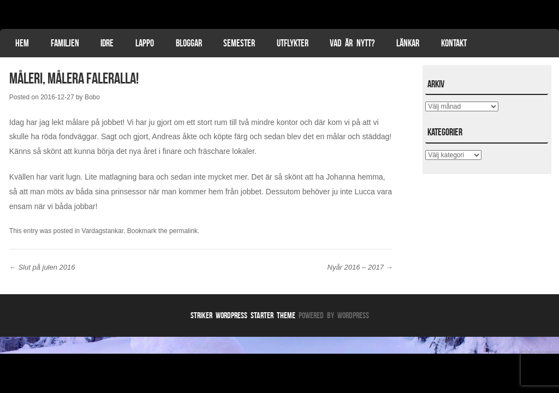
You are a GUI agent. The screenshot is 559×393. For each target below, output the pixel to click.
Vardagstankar (103, 231)
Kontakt (454, 43)
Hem (22, 43)
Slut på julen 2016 (42, 267)
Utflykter (292, 43)
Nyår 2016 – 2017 (360, 267)
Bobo (92, 97)
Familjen (65, 43)
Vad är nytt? (352, 43)
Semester (239, 43)
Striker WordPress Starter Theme (243, 315)
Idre (107, 43)
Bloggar (189, 43)
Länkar (407, 43)
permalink (183, 231)
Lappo (144, 43)
